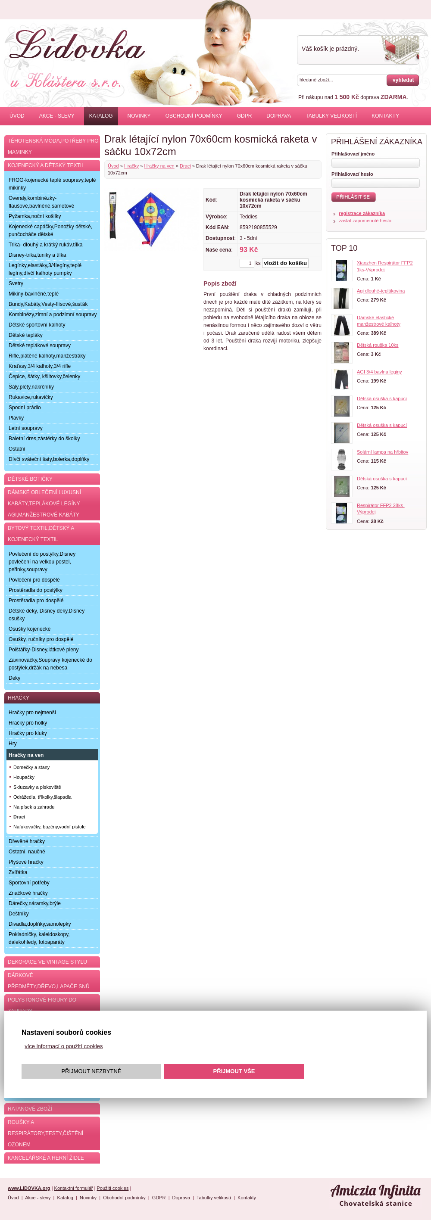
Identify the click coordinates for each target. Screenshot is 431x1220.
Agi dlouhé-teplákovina (381, 290)
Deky (14, 678)
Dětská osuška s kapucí (382, 398)
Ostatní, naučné (27, 852)
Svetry (16, 283)
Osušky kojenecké (29, 629)
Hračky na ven (159, 165)
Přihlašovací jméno (353, 153)
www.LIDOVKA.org (29, 1188)
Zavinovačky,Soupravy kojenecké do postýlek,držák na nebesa (50, 664)
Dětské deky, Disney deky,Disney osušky (46, 615)
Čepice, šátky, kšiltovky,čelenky (44, 376)
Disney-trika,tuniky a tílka (37, 255)
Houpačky (23, 777)
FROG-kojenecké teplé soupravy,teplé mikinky (52, 184)
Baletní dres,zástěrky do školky (44, 439)
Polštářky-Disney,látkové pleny (44, 650)
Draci (185, 165)
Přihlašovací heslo (352, 174)
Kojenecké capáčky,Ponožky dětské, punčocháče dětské (50, 230)
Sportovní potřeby (29, 883)
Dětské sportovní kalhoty (37, 325)
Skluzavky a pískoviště (37, 787)
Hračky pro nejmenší (32, 713)
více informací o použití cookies (64, 1046)
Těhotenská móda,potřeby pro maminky (53, 146)
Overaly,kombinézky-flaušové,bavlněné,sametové (41, 202)
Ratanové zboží (30, 1109)
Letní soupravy (26, 428)
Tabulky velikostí (331, 116)
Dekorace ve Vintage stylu (47, 962)
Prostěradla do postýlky (35, 590)
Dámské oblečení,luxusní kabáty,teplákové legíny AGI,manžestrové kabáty (44, 503)
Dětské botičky (30, 479)
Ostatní (17, 449)
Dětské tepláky (26, 335)
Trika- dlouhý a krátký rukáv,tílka (45, 245)
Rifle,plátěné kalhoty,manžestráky (47, 356)
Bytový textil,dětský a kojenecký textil (41, 533)
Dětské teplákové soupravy (40, 345)
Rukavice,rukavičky (31, 397)
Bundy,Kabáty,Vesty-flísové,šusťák (48, 304)
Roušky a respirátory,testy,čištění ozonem (45, 1133)
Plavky (16, 418)
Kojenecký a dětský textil (46, 165)
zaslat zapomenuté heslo (365, 220)
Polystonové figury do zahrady (42, 1005)
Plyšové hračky (26, 862)
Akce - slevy (57, 116)
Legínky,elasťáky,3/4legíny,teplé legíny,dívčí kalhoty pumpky (45, 269)
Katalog (101, 116)
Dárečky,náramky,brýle (35, 903)
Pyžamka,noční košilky (35, 216)
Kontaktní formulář (73, 1188)
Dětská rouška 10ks (378, 345)
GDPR (244, 116)
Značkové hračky (28, 893)
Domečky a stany (31, 767)
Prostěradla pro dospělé (36, 601)
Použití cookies (112, 1188)
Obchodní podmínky (194, 116)
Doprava (278, 116)
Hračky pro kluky (28, 733)
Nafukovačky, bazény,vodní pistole (49, 826)
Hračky (131, 165)
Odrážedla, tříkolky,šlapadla (42, 797)
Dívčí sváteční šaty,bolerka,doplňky (49, 459)
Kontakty (385, 116)
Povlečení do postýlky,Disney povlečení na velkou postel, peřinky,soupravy (42, 562)
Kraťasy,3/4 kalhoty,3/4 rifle (40, 366)
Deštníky (19, 914)
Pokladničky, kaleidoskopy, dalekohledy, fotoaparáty (39, 938)
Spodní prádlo (25, 408)
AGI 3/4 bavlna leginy (379, 371)
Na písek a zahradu (33, 806)
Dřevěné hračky (27, 841)
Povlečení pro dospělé (34, 580)
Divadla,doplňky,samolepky (40, 924)
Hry (13, 744)
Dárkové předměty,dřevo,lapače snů (49, 981)
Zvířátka (18, 872)
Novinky (139, 116)
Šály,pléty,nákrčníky (31, 387)
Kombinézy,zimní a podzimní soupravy (53, 314)
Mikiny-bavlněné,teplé (34, 294)
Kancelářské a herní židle (46, 1158)
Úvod (17, 116)
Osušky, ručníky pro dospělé (41, 639)
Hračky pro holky (28, 723)
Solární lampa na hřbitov (382, 451)
